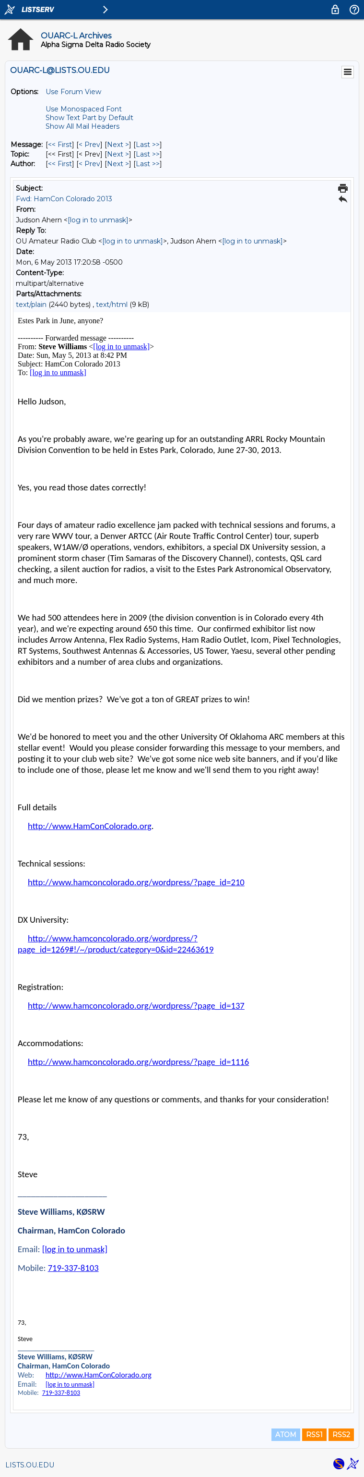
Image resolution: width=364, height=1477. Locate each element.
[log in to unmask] (98, 220)
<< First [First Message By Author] (60, 163)
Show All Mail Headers (82, 126)
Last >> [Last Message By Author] (148, 163)
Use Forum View (73, 91)
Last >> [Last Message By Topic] (148, 154)
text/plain (31, 304)
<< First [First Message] (60, 144)
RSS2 (341, 1434)
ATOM (285, 1434)
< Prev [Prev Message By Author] (89, 163)
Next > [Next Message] (118, 144)
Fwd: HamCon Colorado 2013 (64, 199)
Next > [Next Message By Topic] (118, 154)
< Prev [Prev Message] (89, 144)
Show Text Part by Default (89, 117)
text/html (112, 304)
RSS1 (314, 1434)
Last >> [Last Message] (148, 144)
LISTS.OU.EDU (29, 1465)
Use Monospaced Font (84, 109)
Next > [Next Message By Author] (118, 163)
